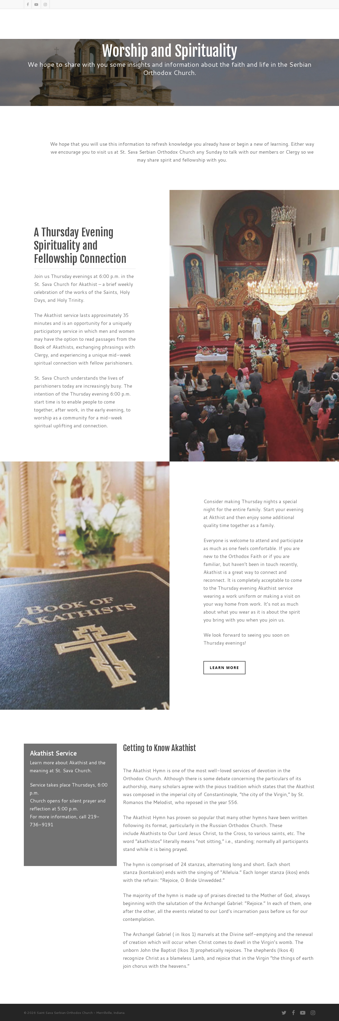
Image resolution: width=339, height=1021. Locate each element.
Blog (261, 27)
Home (98, 27)
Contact (306, 27)
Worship (138, 27)
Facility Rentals (194, 27)
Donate (225, 27)
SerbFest (162, 27)
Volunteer (282, 27)
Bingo (244, 27)
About (116, 27)
